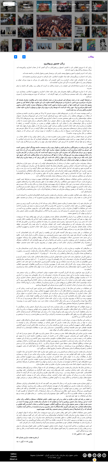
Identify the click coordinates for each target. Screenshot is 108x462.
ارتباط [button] (39, 4)
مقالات (91, 57)
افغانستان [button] (46, 4)
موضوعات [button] (63, 4)
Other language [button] (27, 6)
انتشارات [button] (81, 4)
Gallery (13, 454)
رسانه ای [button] (55, 4)
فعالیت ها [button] (72, 4)
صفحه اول (89, 6)
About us (13, 459)
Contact (13, 456)
